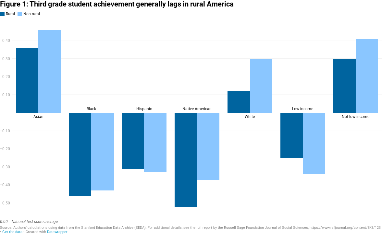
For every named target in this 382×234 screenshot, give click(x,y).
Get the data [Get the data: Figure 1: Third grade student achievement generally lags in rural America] (12, 232)
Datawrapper (57, 232)
